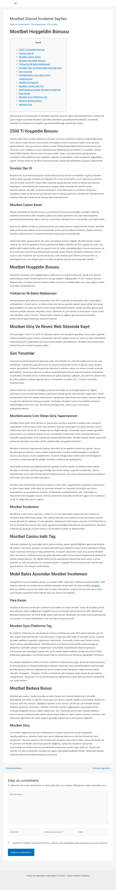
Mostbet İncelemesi (28, 82)
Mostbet (96, 585)
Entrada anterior (13, 768)
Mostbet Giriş (25, 104)
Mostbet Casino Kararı (30, 57)
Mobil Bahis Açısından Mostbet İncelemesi (40, 89)
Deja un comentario (19, 24)
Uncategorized (38, 24)
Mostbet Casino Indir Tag (31, 86)
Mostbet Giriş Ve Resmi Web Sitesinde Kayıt (40, 68)
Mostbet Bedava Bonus (30, 100)
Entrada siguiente (102, 768)
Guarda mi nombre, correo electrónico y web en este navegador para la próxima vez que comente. (60, 843)
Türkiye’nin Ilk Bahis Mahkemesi (34, 64)
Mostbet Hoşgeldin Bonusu (32, 60)
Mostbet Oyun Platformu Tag (33, 97)
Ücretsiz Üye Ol (26, 53)
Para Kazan (24, 93)
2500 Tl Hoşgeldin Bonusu (32, 49)
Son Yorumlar (25, 71)
